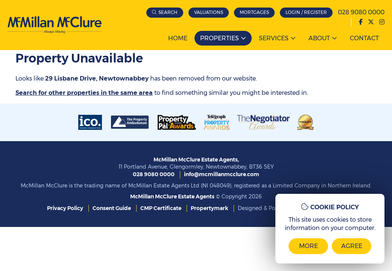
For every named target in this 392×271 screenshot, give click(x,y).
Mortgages (254, 12)
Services (274, 38)
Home (177, 38)
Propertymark (209, 208)
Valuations (208, 12)
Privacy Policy (65, 208)
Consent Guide (112, 208)
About (319, 38)
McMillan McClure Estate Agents (172, 196)
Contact (364, 38)
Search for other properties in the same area (84, 92)
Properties (219, 38)
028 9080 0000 (361, 12)
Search (168, 12)
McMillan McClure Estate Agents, (196, 159)
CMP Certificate (160, 208)
